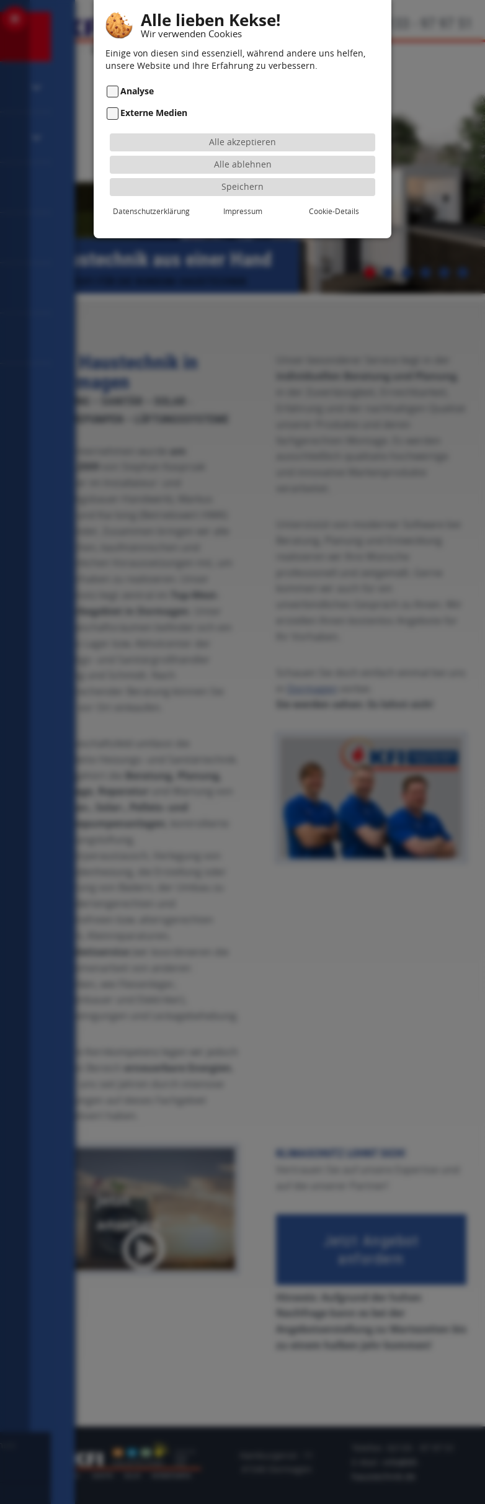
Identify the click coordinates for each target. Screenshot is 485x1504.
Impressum (242, 196)
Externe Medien (153, 98)
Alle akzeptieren (242, 127)
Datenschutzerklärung (151, 196)
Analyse (137, 76)
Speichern (242, 171)
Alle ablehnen (243, 149)
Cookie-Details (334, 196)
